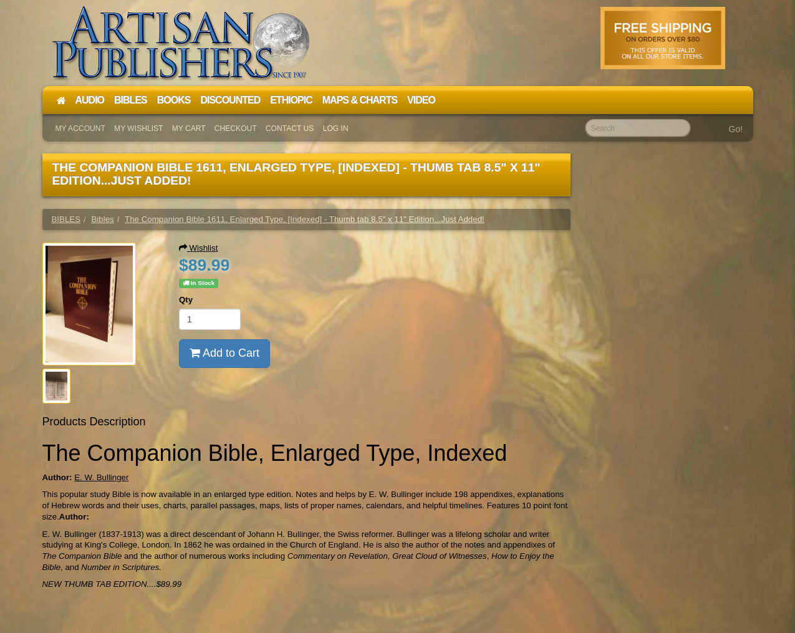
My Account (80, 128)
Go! (736, 129)
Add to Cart (224, 353)
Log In (336, 128)
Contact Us (290, 128)
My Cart (189, 128)
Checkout (235, 128)
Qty (186, 299)
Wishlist (198, 248)
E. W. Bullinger (101, 477)
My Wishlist (138, 128)
